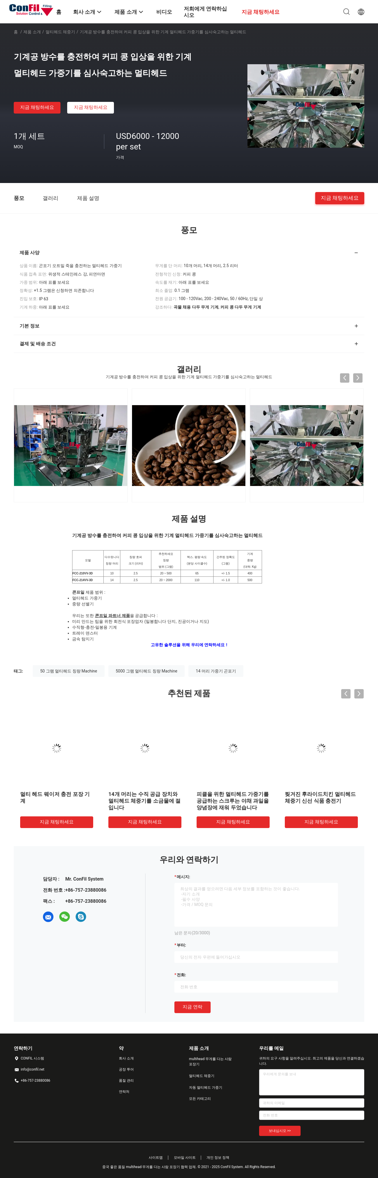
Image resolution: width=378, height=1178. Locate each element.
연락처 (124, 1092)
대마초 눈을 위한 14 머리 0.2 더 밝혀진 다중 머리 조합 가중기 (160, 801)
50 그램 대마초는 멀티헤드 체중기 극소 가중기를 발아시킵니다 (250, 801)
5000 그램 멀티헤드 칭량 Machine (146, 671)
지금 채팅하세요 (37, 107)
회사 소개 (126, 1058)
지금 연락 (192, 1007)
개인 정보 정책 (218, 1158)
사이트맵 (156, 1158)
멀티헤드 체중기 (60, 31)
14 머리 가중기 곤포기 (216, 671)
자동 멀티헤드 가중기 (205, 1087)
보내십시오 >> (280, 1131)
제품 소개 (32, 31)
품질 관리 (126, 1080)
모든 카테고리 (200, 1099)
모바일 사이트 (185, 1158)
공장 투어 (126, 1069)
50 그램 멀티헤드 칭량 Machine (68, 671)
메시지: (183, 876)
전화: (181, 975)
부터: (181, 945)
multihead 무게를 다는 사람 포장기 (210, 1061)
